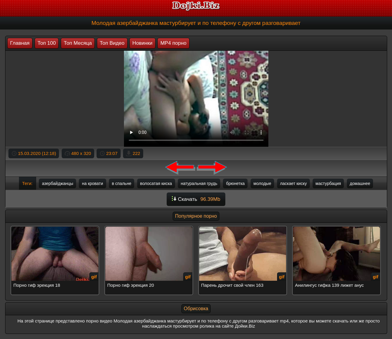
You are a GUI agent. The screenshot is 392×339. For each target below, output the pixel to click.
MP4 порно (173, 43)
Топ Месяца (78, 43)
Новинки (142, 43)
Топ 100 (47, 43)
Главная (20, 43)
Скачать (196, 199)
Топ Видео (112, 43)
